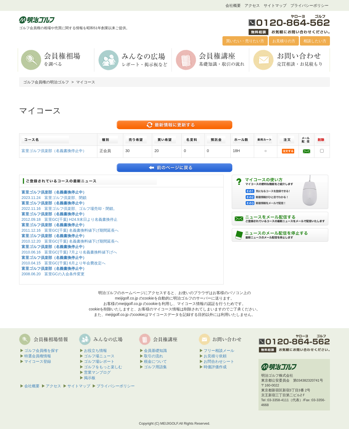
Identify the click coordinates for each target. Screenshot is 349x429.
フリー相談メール (219, 350)
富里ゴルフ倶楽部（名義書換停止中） (54, 151)
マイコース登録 (37, 361)
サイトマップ (275, 5)
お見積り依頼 (215, 356)
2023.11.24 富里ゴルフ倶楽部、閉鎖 (54, 197)
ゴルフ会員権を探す (41, 350)
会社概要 (233, 5)
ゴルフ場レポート (99, 361)
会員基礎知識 (155, 350)
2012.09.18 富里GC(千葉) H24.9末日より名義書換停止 (70, 219)
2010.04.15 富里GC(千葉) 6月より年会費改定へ (64, 263)
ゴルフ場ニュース (99, 356)
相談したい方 (314, 41)
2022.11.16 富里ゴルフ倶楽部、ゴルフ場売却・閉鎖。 (69, 208)
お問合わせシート (219, 361)
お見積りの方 (283, 41)
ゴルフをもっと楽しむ (103, 367)
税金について (155, 361)
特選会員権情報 (37, 356)
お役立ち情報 (95, 350)
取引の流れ (153, 356)
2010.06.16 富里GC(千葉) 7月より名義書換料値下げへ (69, 252)
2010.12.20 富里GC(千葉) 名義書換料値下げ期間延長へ (70, 241)
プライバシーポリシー (309, 5)
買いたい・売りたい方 (245, 41)
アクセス (252, 5)
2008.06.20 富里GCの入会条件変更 (53, 274)
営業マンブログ (97, 372)
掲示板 (89, 378)
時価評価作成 (215, 367)
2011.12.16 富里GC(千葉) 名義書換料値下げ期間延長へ (70, 230)
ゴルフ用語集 (155, 367)
